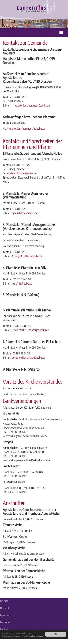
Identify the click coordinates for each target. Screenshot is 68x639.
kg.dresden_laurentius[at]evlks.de (27, 128)
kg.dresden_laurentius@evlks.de (32, 105)
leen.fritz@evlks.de (22, 283)
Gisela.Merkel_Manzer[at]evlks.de (30, 330)
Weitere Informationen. (34, 636)
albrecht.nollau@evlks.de (22, 173)
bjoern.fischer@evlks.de (24, 213)
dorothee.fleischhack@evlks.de (28, 357)
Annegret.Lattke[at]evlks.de (27, 256)
